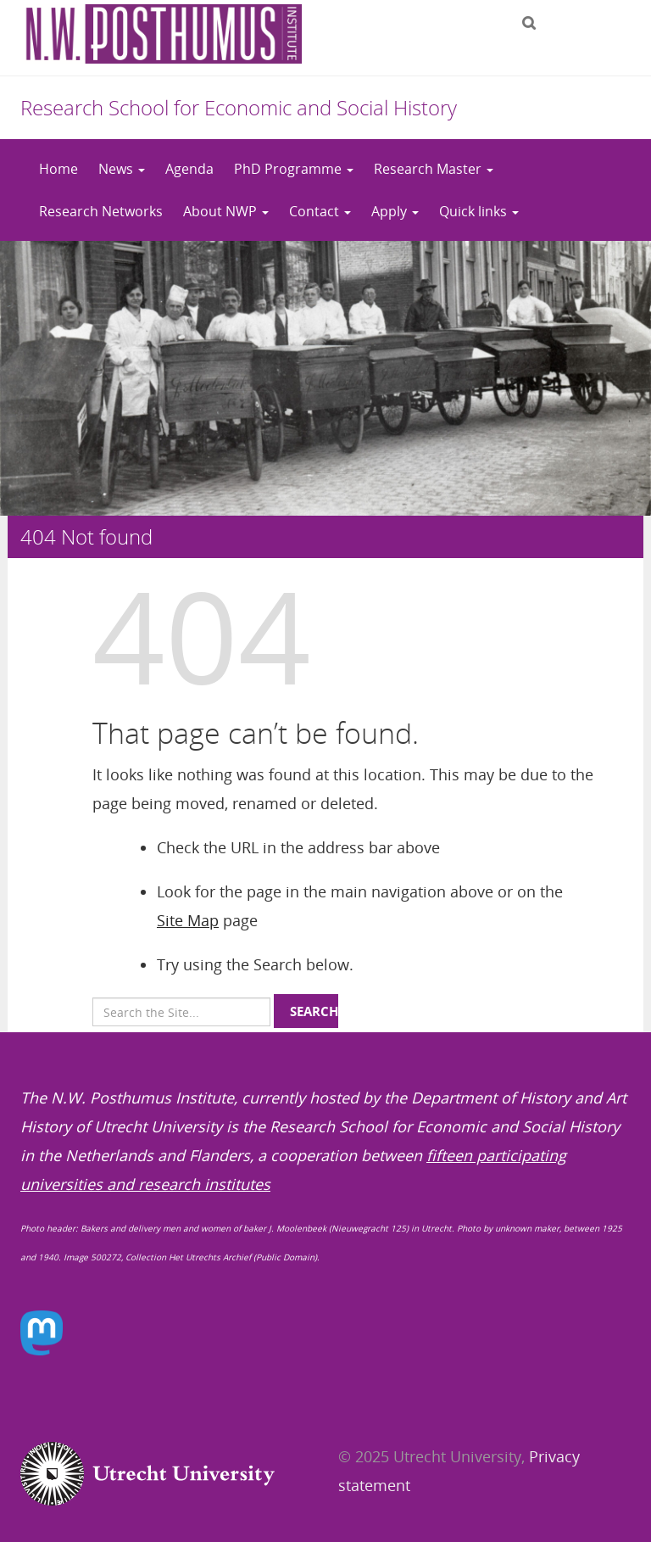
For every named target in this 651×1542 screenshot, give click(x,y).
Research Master (433, 168)
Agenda (189, 168)
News (121, 168)
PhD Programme (293, 168)
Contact (320, 211)
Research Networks (101, 211)
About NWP (226, 211)
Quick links (479, 211)
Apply (395, 211)
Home (58, 168)
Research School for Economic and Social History (238, 107)
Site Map (188, 920)
